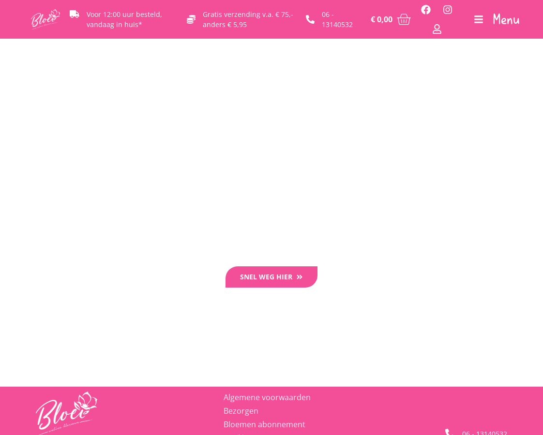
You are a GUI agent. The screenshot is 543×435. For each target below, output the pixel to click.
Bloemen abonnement (264, 424)
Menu (506, 19)
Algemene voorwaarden (267, 397)
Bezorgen (241, 411)
